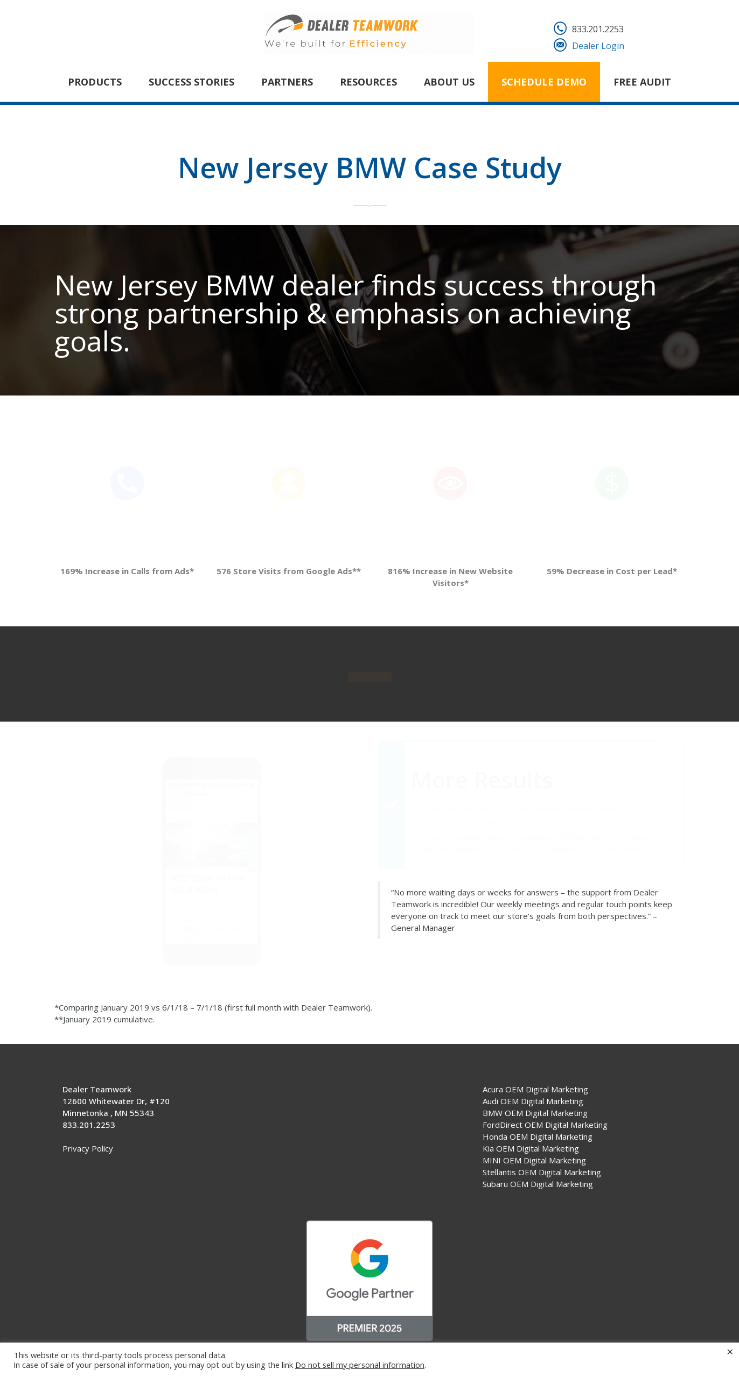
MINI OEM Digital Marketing (534, 1160)
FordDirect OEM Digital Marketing (545, 1124)
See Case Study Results (369, 676)
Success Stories (191, 81)
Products (95, 81)
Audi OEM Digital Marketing (533, 1101)
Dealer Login (598, 46)
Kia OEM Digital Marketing (531, 1148)
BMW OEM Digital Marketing (535, 1112)
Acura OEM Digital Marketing (535, 1089)
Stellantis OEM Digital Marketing (542, 1172)
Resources (368, 81)
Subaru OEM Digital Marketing (538, 1183)
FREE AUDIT (642, 81)
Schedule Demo (544, 81)
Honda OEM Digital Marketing (537, 1136)
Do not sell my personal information (359, 1364)
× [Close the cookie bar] (730, 1351)
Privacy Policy (87, 1148)
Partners (287, 81)
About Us (449, 81)
